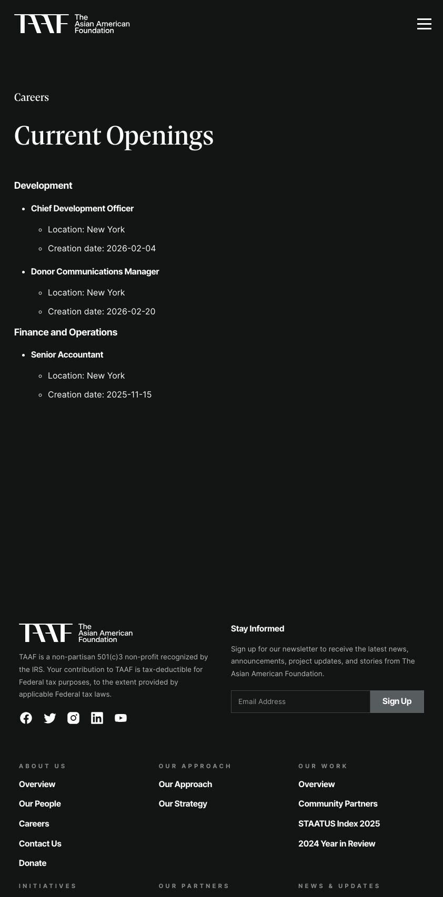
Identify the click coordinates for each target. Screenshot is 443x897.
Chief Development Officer (82, 208)
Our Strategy (183, 804)
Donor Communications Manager (95, 271)
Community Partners (338, 804)
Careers (34, 823)
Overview (37, 784)
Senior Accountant (67, 354)
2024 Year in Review (336, 843)
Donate (32, 863)
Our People (40, 804)
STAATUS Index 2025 (339, 823)
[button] (424, 23)
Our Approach (186, 784)
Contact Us (40, 843)
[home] (202, 23)
